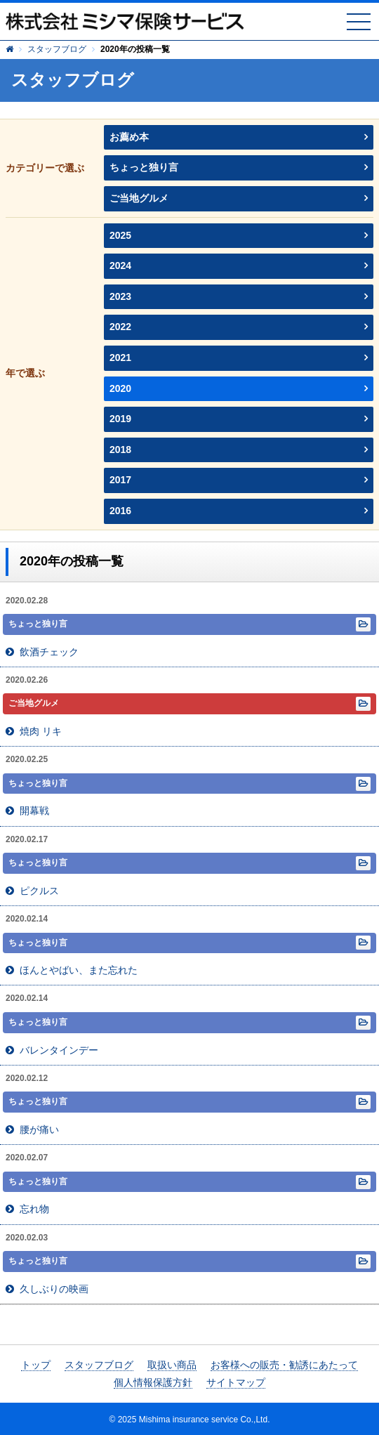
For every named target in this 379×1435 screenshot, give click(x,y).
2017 (120, 479)
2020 (120, 388)
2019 (120, 418)
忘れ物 (34, 1208)
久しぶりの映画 (54, 1289)
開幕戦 (34, 810)
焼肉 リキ (41, 731)
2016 (120, 510)
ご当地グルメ (138, 198)
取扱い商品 (172, 1364)
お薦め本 (129, 137)
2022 (120, 326)
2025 (120, 235)
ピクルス (39, 890)
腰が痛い (39, 1129)
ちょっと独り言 (143, 167)
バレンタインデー (59, 1050)
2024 (120, 265)
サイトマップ (235, 1382)
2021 (120, 357)
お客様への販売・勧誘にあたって (284, 1364)
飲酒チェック (49, 651)
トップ (36, 1364)
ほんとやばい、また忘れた (79, 970)
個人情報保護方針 (153, 1382)
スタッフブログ (56, 49)
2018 (120, 449)
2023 (120, 296)
